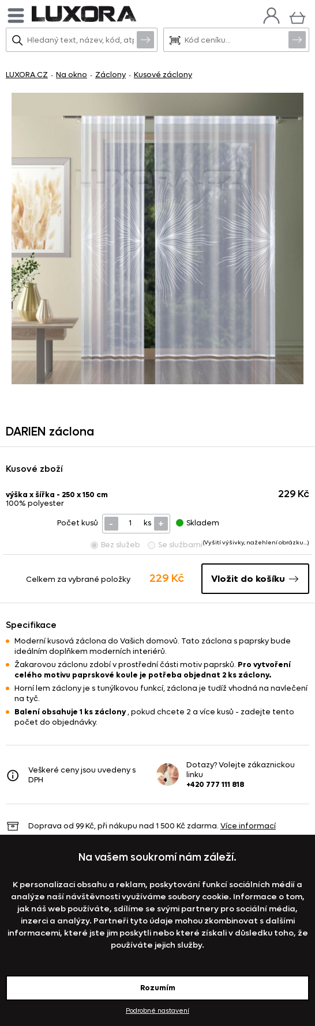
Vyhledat (145, 39)
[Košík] (297, 16)
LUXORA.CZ (27, 74)
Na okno (71, 74)
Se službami (175, 545)
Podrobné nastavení (157, 1010)
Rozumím (157, 988)
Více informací (248, 826)
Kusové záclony (163, 74)
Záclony (110, 74)
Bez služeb (115, 545)
